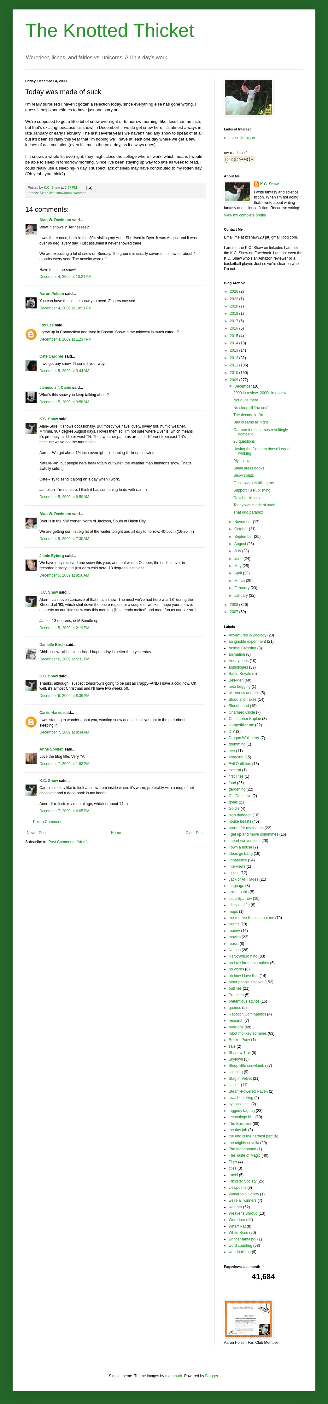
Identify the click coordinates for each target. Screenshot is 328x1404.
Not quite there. (246, 400)
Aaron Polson (51, 293)
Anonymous (239, 661)
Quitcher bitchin (246, 498)
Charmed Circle (242, 712)
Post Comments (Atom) (68, 842)
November (243, 522)
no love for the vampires (249, 963)
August (240, 544)
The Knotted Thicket (109, 30)
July (238, 551)
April (238, 573)
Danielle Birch (52, 644)
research (236, 1020)
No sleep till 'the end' (250, 408)
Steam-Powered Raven (248, 1091)
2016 (234, 328)
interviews (237, 866)
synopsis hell (239, 1104)
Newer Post (36, 833)
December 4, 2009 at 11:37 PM (65, 339)
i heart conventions (245, 840)
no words (236, 969)
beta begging (239, 686)
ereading (236, 757)
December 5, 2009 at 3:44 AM (64, 371)
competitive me (241, 725)
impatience (238, 860)
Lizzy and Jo (239, 905)
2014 (234, 343)
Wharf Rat (237, 1226)
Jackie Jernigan (242, 137)
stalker (234, 1085)
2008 (234, 604)
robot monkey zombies (248, 1033)
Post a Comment (47, 822)
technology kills (241, 1117)
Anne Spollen (51, 749)
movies (235, 937)
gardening (237, 789)
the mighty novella (244, 1143)
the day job (238, 1130)
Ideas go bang (241, 853)
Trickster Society (242, 1181)
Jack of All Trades (243, 879)
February (242, 588)
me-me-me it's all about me (251, 918)
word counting (240, 1245)
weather (79, 193)
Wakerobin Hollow (244, 1194)
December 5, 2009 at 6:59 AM (64, 497)
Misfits (234, 924)
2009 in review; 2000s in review (259, 393)
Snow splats (243, 475)
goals (233, 802)
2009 (234, 380)
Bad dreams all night (250, 422)
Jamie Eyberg (51, 556)
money (234, 931)
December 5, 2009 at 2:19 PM (64, 628)
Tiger (233, 1162)
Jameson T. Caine (55, 387)
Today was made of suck (254, 505)
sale (232, 1046)
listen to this (239, 892)
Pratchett (236, 995)
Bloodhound (239, 706)
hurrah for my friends (246, 828)
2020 (234, 306)
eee (232, 751)
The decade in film (248, 415)
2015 (234, 336)
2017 (234, 321)
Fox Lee (46, 325)
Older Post (194, 833)
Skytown (236, 1059)
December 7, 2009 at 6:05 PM (64, 811)
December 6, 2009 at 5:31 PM (64, 659)
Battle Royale (240, 673)
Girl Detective (240, 796)
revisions (236, 1027)
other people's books (246, 982)
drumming (237, 744)
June (238, 558)
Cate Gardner (51, 356)
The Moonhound (242, 1149)
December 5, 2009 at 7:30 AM (64, 539)
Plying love (242, 461)
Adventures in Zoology (247, 635)
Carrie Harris (50, 713)
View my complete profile (245, 215)
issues (234, 873)
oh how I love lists (244, 976)
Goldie (234, 808)
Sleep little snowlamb (56, 193)
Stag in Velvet (240, 1078)
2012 (234, 358)
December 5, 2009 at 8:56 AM (64, 575)
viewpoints (237, 1187)
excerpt (235, 770)
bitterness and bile (244, 693)
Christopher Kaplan (245, 718)
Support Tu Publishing (251, 490)
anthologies (238, 667)
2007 (234, 612)
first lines (236, 776)
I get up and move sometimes (253, 834)
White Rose (238, 1232)
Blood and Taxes (243, 699)
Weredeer (237, 1219)
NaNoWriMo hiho (243, 956)
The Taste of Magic (245, 1155)
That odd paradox (248, 512)
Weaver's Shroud (243, 1213)
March (240, 580)
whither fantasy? (242, 1239)
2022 (234, 299)
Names (235, 950)
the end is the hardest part (250, 1136)
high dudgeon (240, 815)
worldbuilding (240, 1252)
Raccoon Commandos (247, 1014)
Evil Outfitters (240, 764)
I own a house (240, 847)
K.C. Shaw (48, 419)
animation (237, 654)
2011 (234, 365)
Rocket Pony (239, 1040)
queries (235, 1007)
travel (233, 1175)
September (244, 536)
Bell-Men (236, 680)
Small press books (248, 468)
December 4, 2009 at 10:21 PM (65, 276)
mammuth (173, 1376)
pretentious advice (244, 1001)
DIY (232, 731)
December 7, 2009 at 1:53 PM (64, 764)
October (241, 529)
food (232, 783)
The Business (240, 1123)
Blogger (211, 1376)
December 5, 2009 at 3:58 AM (64, 402)
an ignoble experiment (247, 641)
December (243, 386)
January (241, 595)
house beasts (240, 821)
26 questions (244, 441)
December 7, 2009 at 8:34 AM (64, 732)
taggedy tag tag (242, 1110)
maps (233, 911)
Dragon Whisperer (244, 738)
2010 (234, 373)
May (238, 566)
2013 (234, 350)
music (233, 943)
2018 (234, 313)
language (236, 885)
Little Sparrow (240, 898)
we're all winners (242, 1200)
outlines (235, 988)
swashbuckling (241, 1098)
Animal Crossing (242, 648)
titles (233, 1168)
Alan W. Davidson (55, 220)
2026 (234, 291)
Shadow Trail (239, 1052)
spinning (236, 1072)
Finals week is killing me (253, 483)
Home (116, 833)
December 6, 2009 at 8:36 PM (64, 695)
